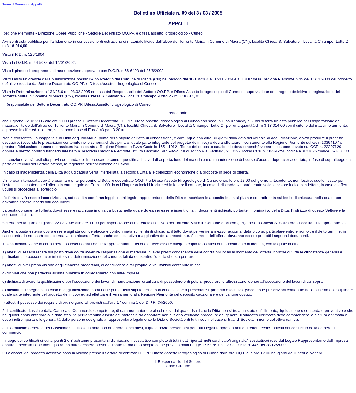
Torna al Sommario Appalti (22, 4)
